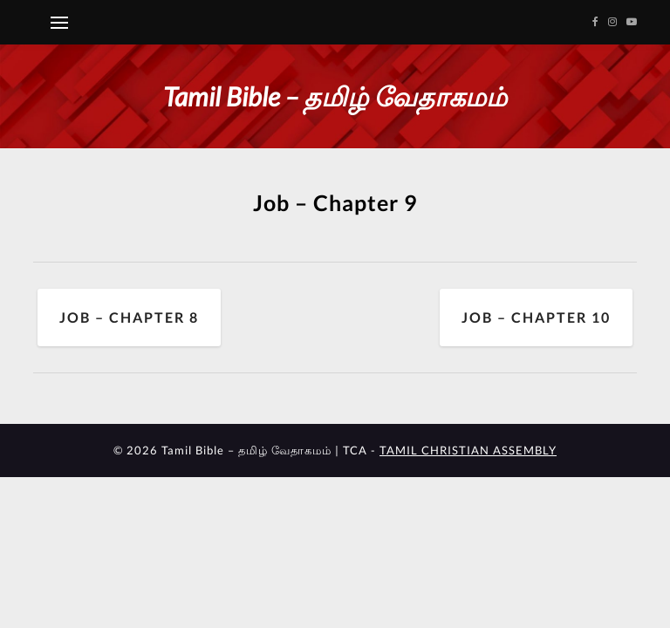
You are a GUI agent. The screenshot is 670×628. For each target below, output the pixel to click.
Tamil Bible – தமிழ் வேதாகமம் (335, 96)
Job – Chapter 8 (129, 317)
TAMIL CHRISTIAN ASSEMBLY (468, 450)
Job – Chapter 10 (536, 317)
